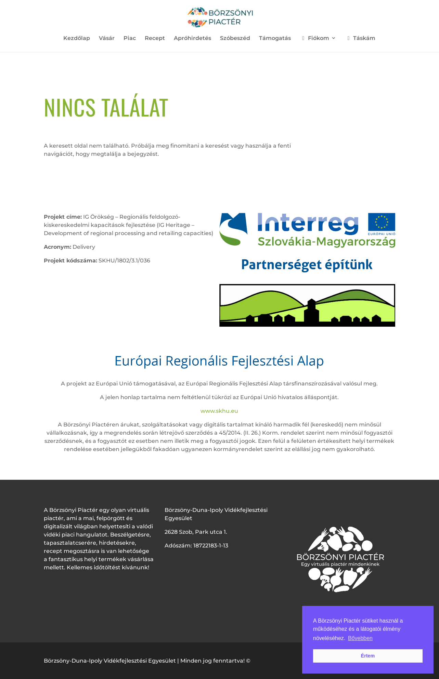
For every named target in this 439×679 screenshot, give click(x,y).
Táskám (360, 38)
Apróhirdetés (192, 38)
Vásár (107, 38)
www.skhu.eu (219, 411)
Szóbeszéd (235, 38)
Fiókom (314, 38)
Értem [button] (368, 655)
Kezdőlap (76, 38)
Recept (155, 38)
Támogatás (275, 38)
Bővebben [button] (360, 638)
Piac (130, 38)
